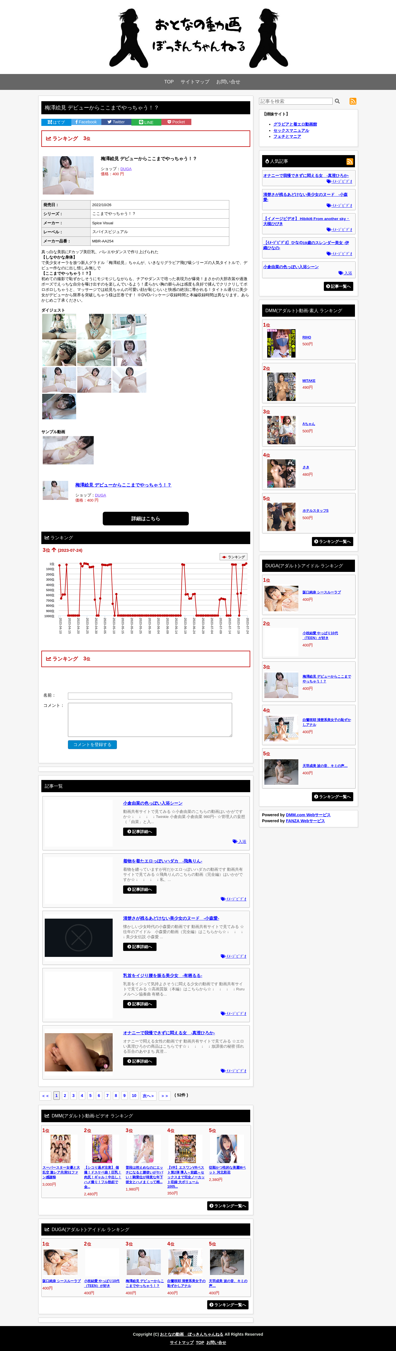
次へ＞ (149, 1096)
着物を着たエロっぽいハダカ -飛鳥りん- (162, 861)
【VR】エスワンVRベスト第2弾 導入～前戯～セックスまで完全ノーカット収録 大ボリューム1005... (186, 1177)
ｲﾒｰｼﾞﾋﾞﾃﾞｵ (234, 899)
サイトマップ (195, 81)
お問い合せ (228, 81)
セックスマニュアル (291, 130)
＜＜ (45, 1096)
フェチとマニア (287, 136)
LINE (146, 122)
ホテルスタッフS (316, 511)
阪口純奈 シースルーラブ (61, 1281)
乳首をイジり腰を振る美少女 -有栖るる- (162, 975)
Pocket (176, 122)
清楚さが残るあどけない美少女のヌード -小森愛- (171, 918)
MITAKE (309, 381)
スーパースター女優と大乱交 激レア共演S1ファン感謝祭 (61, 1172)
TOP (169, 81)
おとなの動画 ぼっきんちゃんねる (191, 1334)
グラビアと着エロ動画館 (295, 124)
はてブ (56, 122)
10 (134, 1095)
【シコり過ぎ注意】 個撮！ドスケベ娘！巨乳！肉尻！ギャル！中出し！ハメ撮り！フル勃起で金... (102, 1177)
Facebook (86, 122)
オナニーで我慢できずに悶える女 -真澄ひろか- (169, 1032)
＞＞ (165, 1096)
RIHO (307, 337)
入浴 (240, 842)
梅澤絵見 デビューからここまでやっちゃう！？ (123, 484)
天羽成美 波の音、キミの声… (325, 766)
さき (306, 467)
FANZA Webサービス (305, 821)
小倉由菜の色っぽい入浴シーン (153, 803)
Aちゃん (309, 424)
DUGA (126, 169)
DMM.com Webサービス (308, 815)
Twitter (116, 122)
